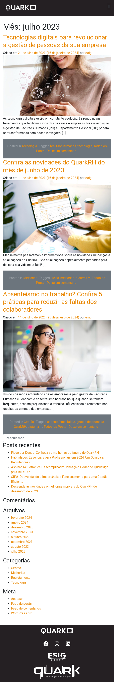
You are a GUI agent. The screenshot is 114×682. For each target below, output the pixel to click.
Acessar (17, 599)
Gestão (29, 422)
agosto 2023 (20, 547)
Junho (55, 278)
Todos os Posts (55, 427)
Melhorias (30, 278)
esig (88, 53)
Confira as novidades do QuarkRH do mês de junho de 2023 (54, 166)
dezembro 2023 (22, 527)
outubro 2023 (20, 537)
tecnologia (84, 146)
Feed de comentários (26, 608)
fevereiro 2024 (21, 518)
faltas (71, 422)
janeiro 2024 (19, 522)
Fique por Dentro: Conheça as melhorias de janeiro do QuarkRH (55, 453)
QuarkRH (20, 427)
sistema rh (83, 278)
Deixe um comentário (61, 151)
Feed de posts (21, 604)
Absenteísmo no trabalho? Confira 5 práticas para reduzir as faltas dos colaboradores (52, 301)
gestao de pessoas (90, 422)
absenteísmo (56, 422)
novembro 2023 (22, 532)
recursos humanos (63, 146)
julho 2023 (18, 551)
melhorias (67, 278)
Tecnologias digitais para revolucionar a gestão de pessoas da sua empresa (55, 41)
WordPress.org (21, 613)
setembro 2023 (22, 542)
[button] (109, 6)
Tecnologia (29, 146)
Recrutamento (21, 578)
